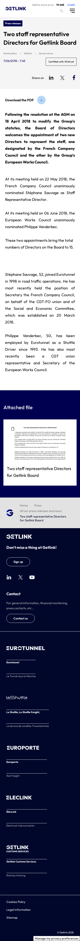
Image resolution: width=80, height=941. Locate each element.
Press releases (13, 23)
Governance (46, 53)
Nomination (10, 53)
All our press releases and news (41, 511)
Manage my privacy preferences (57, 938)
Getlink (28, 53)
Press (38, 505)
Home (24, 505)
